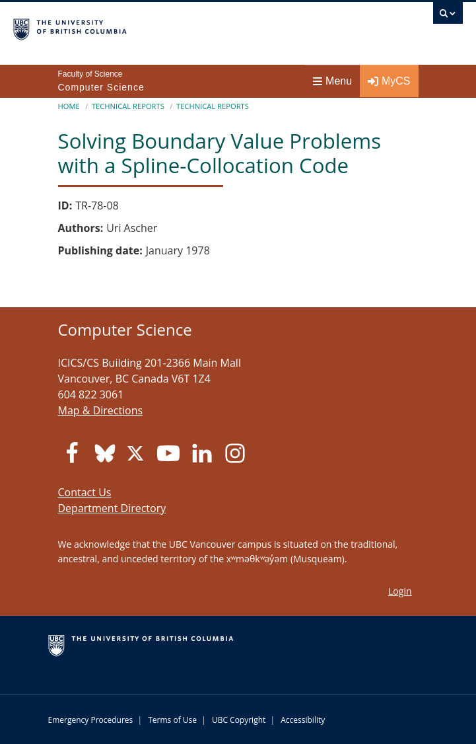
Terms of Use (172, 719)
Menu (332, 81)
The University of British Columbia (170, 27)
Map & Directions (100, 410)
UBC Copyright (238, 719)
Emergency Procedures (90, 719)
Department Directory (112, 508)
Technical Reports (128, 106)
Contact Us (85, 492)
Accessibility (303, 719)
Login (399, 591)
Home (69, 106)
